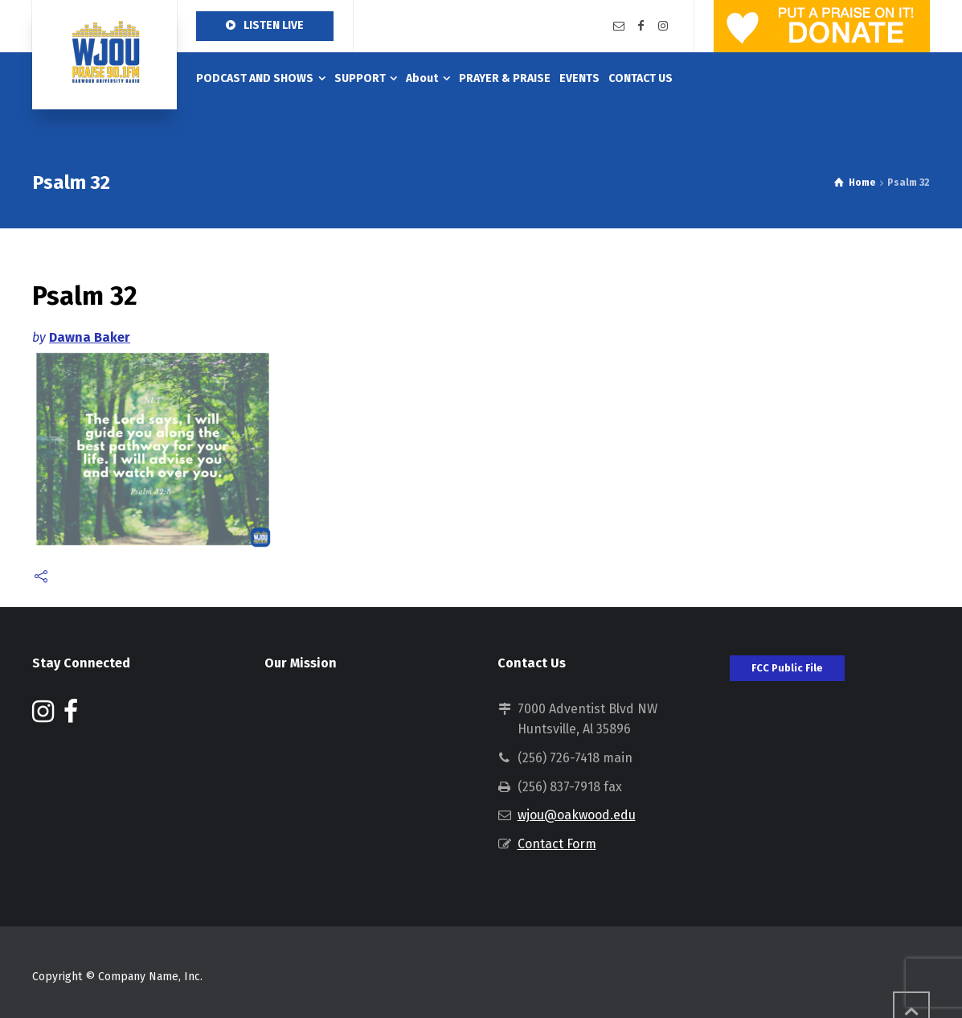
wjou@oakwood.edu (577, 815)
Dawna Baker (89, 337)
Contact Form (557, 844)
